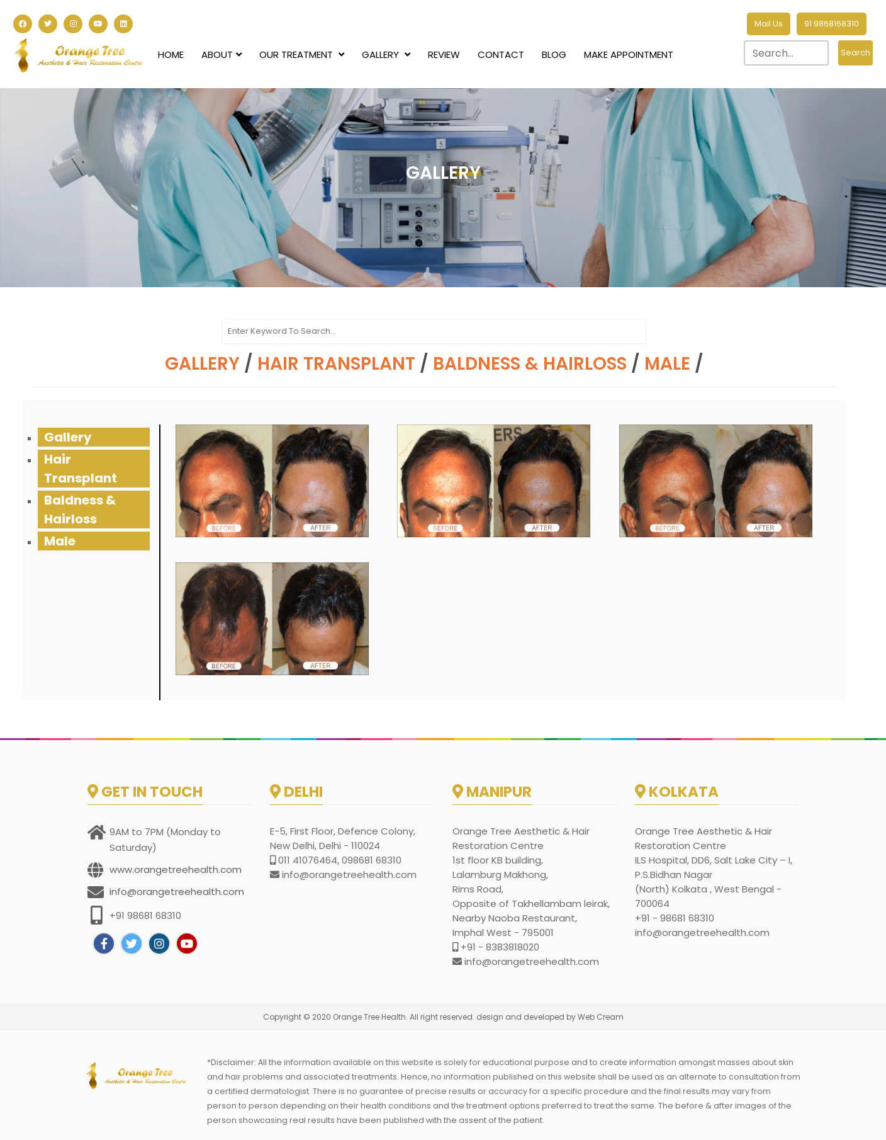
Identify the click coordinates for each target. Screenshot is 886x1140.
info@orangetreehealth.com (176, 891)
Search (855, 53)
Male (667, 363)
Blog (554, 54)
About (221, 54)
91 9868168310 (831, 24)
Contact (501, 54)
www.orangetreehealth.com (175, 869)
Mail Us (768, 24)
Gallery (386, 54)
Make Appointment (628, 54)
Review (444, 54)
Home (171, 54)
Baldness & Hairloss (530, 363)
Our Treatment (301, 54)
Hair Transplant (336, 363)
